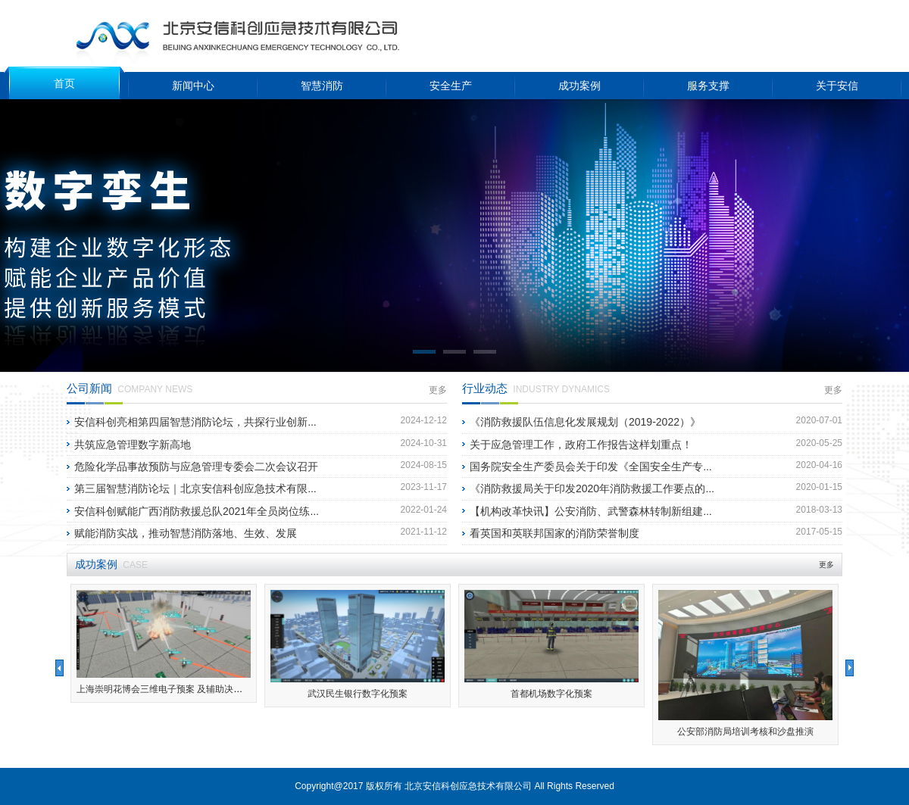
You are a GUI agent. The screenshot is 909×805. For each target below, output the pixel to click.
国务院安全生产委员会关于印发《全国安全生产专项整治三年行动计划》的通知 (655, 466)
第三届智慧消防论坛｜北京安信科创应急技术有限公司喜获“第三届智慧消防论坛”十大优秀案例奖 (300, 488)
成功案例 (579, 86)
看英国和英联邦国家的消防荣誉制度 (554, 533)
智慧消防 (322, 86)
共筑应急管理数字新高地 (132, 444)
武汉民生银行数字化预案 (358, 693)
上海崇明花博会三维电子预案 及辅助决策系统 (169, 689)
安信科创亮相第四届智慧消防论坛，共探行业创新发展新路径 (217, 422)
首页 (64, 83)
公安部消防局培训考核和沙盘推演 (745, 731)
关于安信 (837, 86)
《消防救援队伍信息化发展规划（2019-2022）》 (585, 422)
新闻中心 (193, 86)
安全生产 (451, 86)
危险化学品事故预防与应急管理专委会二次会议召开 (196, 466)
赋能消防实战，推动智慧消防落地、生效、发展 (185, 533)
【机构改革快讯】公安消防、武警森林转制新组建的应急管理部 (618, 511)
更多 (438, 390)
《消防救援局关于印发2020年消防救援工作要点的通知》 (603, 488)
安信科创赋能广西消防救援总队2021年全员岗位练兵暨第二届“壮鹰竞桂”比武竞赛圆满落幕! (287, 511)
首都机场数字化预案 (551, 693)
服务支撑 (708, 86)
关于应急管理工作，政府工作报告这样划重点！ (581, 444)
